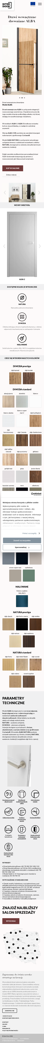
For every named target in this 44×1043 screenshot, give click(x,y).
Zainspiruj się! (9, 1010)
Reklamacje (6, 1028)
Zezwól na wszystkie (22, 540)
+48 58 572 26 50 (7, 1016)
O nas (4, 1026)
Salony (4, 1024)
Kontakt (5, 1022)
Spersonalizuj (22, 547)
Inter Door (7, 5)
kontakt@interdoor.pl (10, 1018)
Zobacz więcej (11, 175)
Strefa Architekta (8, 1040)
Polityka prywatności (10, 1030)
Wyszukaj (11, 921)
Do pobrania (24, 1038)
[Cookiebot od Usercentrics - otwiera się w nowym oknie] (31, 494)
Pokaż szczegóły (30, 533)
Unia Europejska (33, 4)
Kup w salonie (12, 168)
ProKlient (20, 1040)
